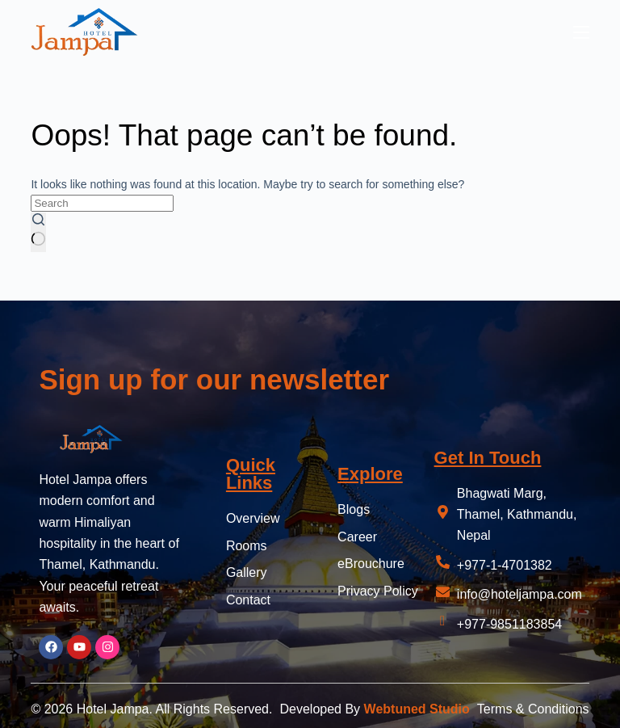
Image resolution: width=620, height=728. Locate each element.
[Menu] (581, 32)
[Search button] (38, 232)
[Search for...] (102, 203)
